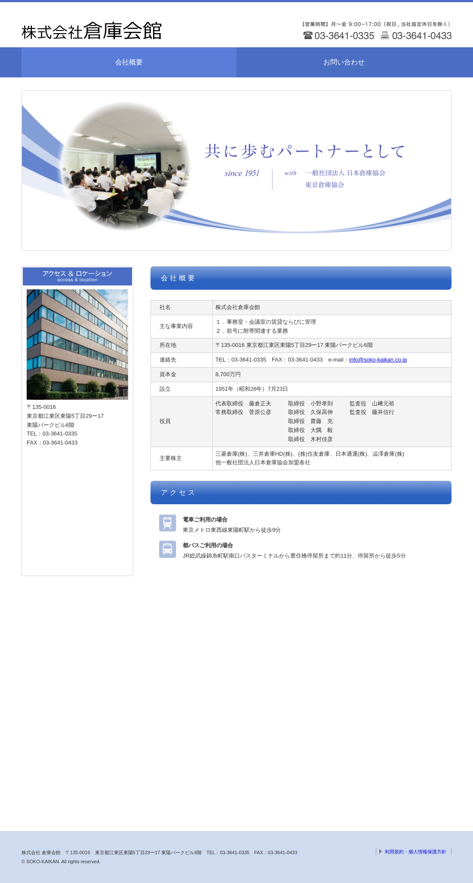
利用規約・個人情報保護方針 (415, 851)
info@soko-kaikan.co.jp (378, 359)
